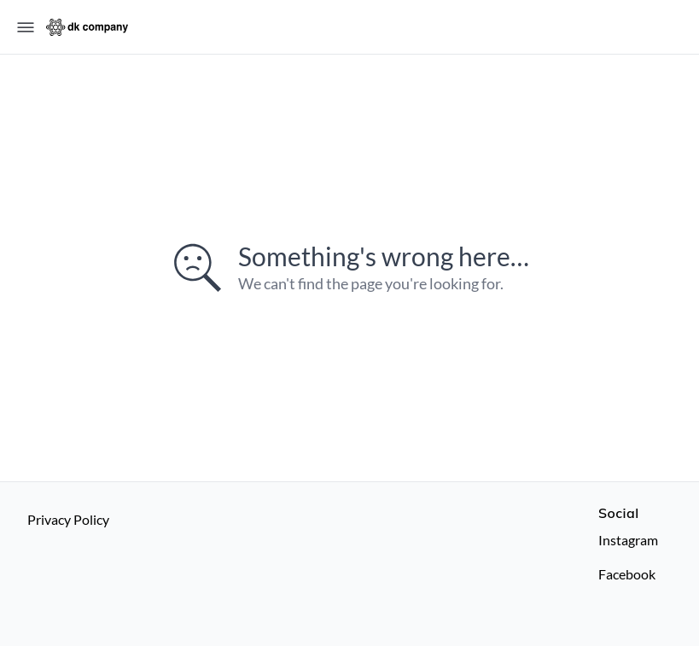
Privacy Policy (68, 519)
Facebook (626, 574)
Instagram (628, 540)
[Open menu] (25, 27)
